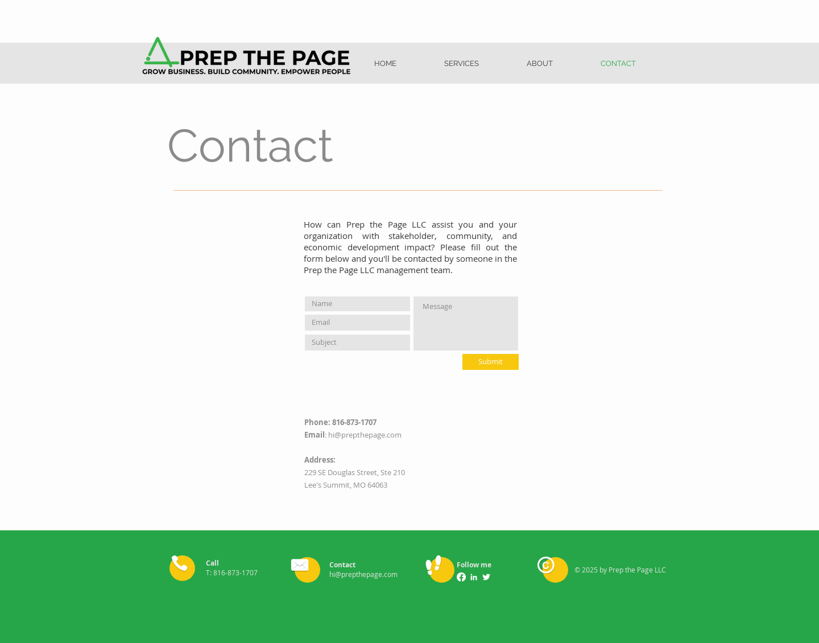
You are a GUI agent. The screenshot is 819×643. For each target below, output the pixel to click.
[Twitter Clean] (486, 577)
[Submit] (490, 362)
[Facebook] (461, 577)
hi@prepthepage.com (365, 435)
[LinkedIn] (473, 577)
